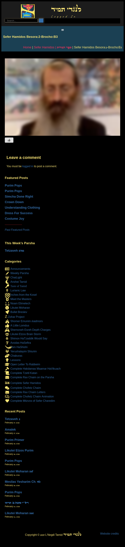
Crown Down (14, 202)
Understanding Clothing (22, 207)
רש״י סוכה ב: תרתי (17, 502)
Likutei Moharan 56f (19, 471)
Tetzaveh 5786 (14, 250)
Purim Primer (14, 439)
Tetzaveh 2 (12, 419)
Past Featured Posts (17, 230)
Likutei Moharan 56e (19, 513)
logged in (27, 166)
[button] (63, 30)
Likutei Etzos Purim (19, 450)
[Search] (41, 20)
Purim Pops (13, 185)
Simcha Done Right (19, 196)
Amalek (10, 429)
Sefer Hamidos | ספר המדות (52, 47)
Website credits (109, 533)
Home (27, 47)
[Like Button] (9, 140)
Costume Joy (14, 218)
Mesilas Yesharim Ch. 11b (23, 481)
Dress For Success (19, 213)
